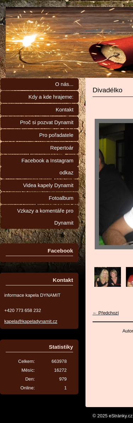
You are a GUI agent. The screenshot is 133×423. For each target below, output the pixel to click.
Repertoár (61, 148)
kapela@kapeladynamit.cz (30, 321)
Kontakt (64, 109)
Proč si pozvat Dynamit (46, 122)
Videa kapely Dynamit (48, 185)
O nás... (64, 84)
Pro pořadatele (56, 135)
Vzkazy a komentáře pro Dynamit (45, 217)
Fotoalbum (61, 198)
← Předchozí (106, 312)
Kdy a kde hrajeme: (50, 97)
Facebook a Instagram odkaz (47, 166)
